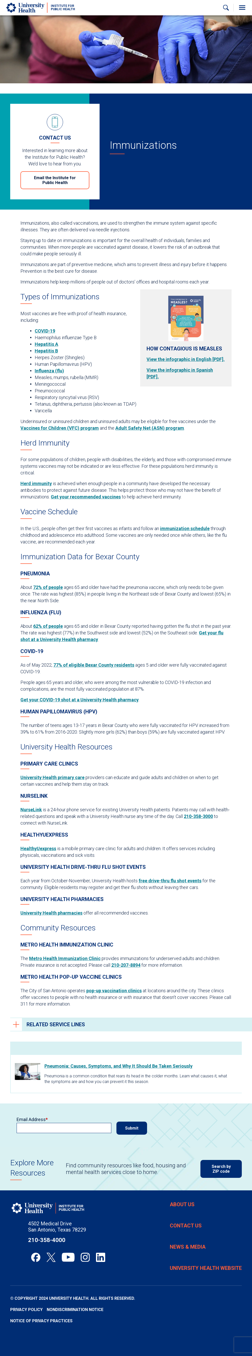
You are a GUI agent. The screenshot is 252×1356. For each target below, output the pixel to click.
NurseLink (31, 809)
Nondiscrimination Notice (75, 1309)
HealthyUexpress (38, 848)
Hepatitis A (46, 344)
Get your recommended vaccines (86, 496)
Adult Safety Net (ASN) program (149, 428)
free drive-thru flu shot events (170, 880)
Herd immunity (36, 483)
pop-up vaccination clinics (114, 990)
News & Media (188, 1247)
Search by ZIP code (221, 1169)
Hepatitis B (46, 351)
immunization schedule (185, 528)
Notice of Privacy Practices (41, 1320)
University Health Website (206, 1268)
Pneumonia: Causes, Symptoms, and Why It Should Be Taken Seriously (118, 1066)
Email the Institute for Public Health (55, 180)
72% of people (48, 587)
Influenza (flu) (49, 370)
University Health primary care (52, 777)
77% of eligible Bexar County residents (93, 665)
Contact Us (186, 1226)
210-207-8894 (125, 965)
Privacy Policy (26, 1309)
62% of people (48, 626)
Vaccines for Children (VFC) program (59, 428)
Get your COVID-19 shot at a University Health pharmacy (79, 699)
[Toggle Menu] (242, 8)
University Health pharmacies (51, 913)
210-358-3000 (198, 816)
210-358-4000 (46, 1240)
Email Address (31, 1119)
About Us (182, 1204)
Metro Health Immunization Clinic (65, 958)
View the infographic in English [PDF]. (186, 359)
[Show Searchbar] (226, 8)
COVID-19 (45, 331)
